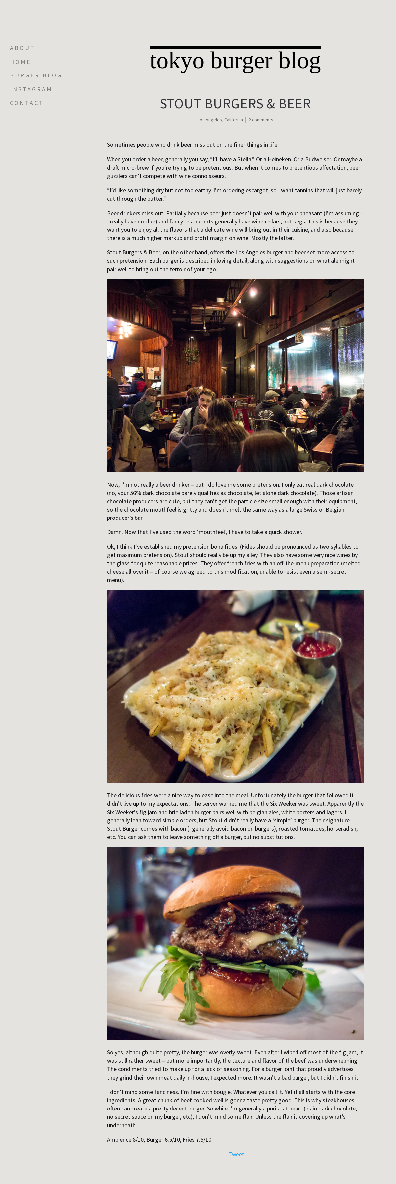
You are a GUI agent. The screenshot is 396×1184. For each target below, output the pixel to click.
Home (20, 62)
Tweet (236, 1154)
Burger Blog (36, 75)
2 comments (261, 120)
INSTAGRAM (31, 89)
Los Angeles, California (220, 120)
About (22, 48)
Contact (27, 103)
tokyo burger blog (235, 59)
